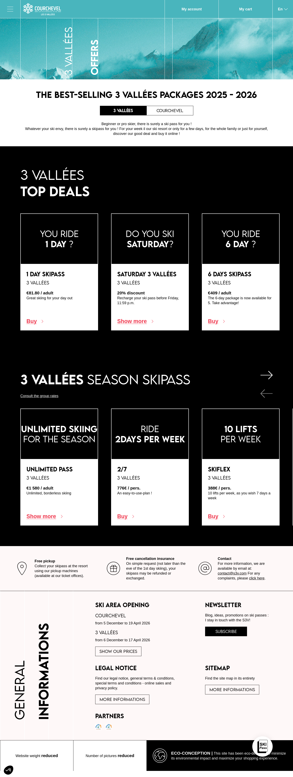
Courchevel (169, 111)
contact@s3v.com (232, 575)
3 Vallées (123, 111)
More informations (124, 704)
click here (257, 580)
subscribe (228, 634)
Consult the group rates (39, 398)
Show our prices (120, 654)
